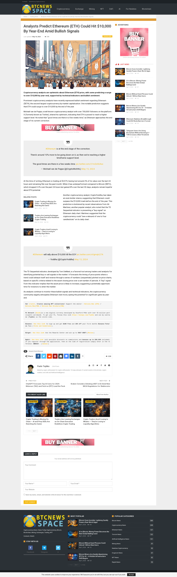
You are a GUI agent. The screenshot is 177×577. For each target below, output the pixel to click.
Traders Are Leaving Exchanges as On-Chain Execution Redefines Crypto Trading (47, 217)
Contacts (24, 1)
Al (122, 9)
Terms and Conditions (42, 326)
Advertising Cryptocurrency (37, 1)
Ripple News (116, 562)
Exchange (81, 9)
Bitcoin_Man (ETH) (91, 304)
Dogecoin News (117, 553)
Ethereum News (117, 530)
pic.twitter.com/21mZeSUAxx (89, 164)
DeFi (114, 9)
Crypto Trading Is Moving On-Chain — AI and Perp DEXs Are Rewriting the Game (45, 203)
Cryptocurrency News (119, 525)
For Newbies (134, 9)
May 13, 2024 (81, 259)
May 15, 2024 (88, 169)
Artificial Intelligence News (120, 539)
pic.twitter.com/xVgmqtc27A (90, 254)
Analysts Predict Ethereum (36, 351)
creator (32, 304)
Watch (32, 536)
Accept (131, 575)
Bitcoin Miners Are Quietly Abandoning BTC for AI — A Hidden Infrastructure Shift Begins (139, 108)
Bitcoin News (116, 520)
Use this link (39, 324)
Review (90, 333)
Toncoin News (116, 534)
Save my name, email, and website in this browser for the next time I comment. (54, 495)
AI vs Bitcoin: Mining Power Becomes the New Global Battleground (136, 83)
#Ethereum (51, 149)
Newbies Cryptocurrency (120, 548)
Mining (94, 9)
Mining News (116, 543)
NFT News (115, 557)
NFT (104, 9)
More (148, 7)
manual (45, 344)
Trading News (107, 36)
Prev (29, 431)
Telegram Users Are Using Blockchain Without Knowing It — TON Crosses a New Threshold (138, 133)
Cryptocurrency (64, 9)
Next (35, 431)
